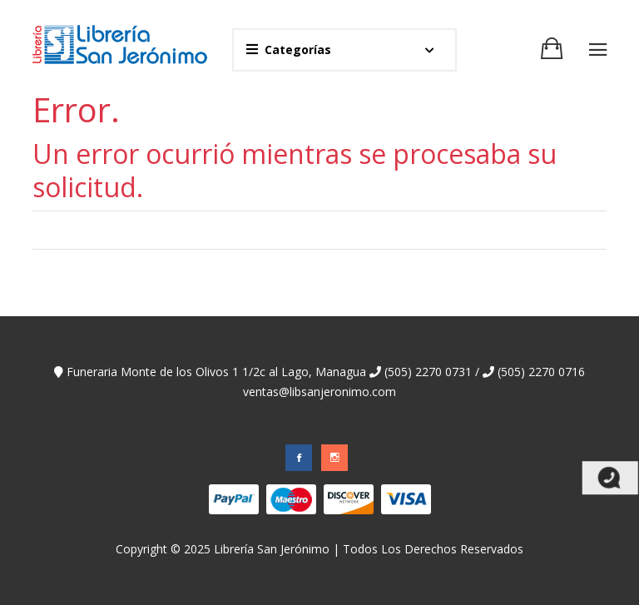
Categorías (288, 49)
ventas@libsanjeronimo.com (319, 391)
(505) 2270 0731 (420, 371)
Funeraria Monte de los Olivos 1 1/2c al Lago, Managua (210, 371)
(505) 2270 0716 (534, 371)
